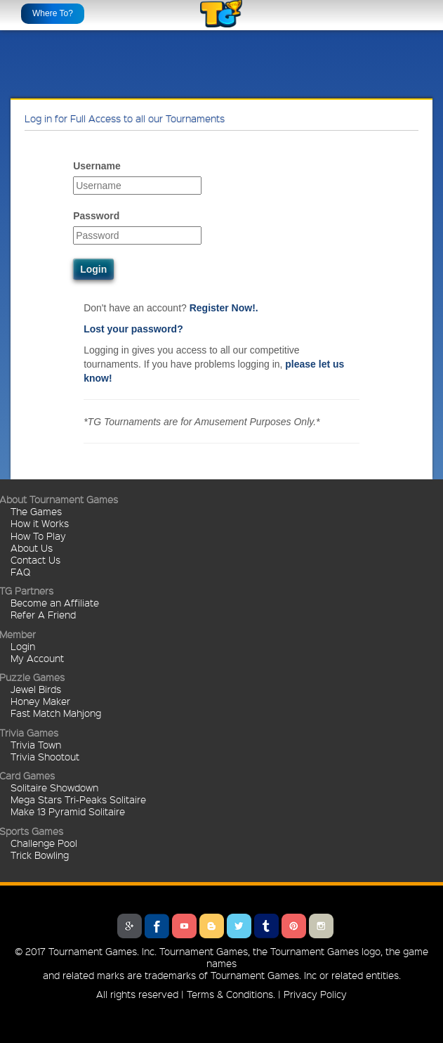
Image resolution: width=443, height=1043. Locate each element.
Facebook (157, 926)
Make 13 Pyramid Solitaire (68, 811)
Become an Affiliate (55, 602)
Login (23, 646)
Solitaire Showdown (54, 787)
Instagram (321, 926)
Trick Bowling (40, 854)
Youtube (184, 926)
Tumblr (266, 926)
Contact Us (35, 559)
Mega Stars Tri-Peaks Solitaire (78, 799)
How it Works (40, 523)
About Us (32, 547)
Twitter (239, 926)
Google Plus (129, 926)
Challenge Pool (44, 842)
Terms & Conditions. (231, 993)
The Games (36, 511)
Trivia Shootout (45, 756)
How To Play (38, 535)
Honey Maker (40, 700)
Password (96, 215)
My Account (37, 658)
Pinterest (294, 926)
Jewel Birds (36, 688)
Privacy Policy (315, 993)
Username (97, 165)
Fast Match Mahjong (56, 712)
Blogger (211, 926)
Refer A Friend (43, 614)
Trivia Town (36, 744)
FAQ (20, 571)
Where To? (52, 13)
